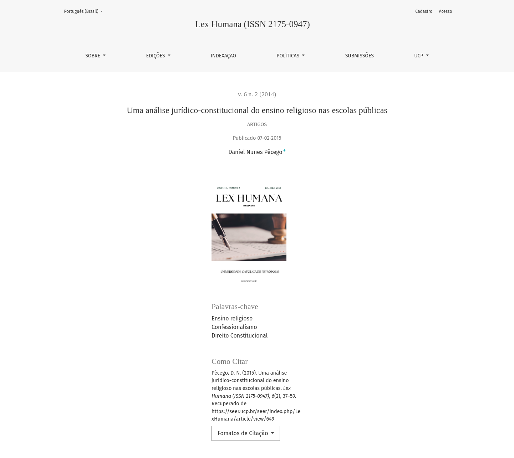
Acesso (445, 11)
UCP (419, 56)
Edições (156, 56)
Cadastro (423, 11)
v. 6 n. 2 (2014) (257, 94)
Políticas (288, 56)
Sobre (93, 56)
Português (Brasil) (85, 11)
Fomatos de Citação (244, 433)
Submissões (359, 56)
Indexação (223, 56)
